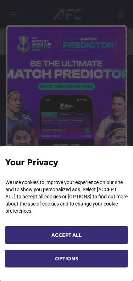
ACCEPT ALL (66, 235)
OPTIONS (66, 258)
